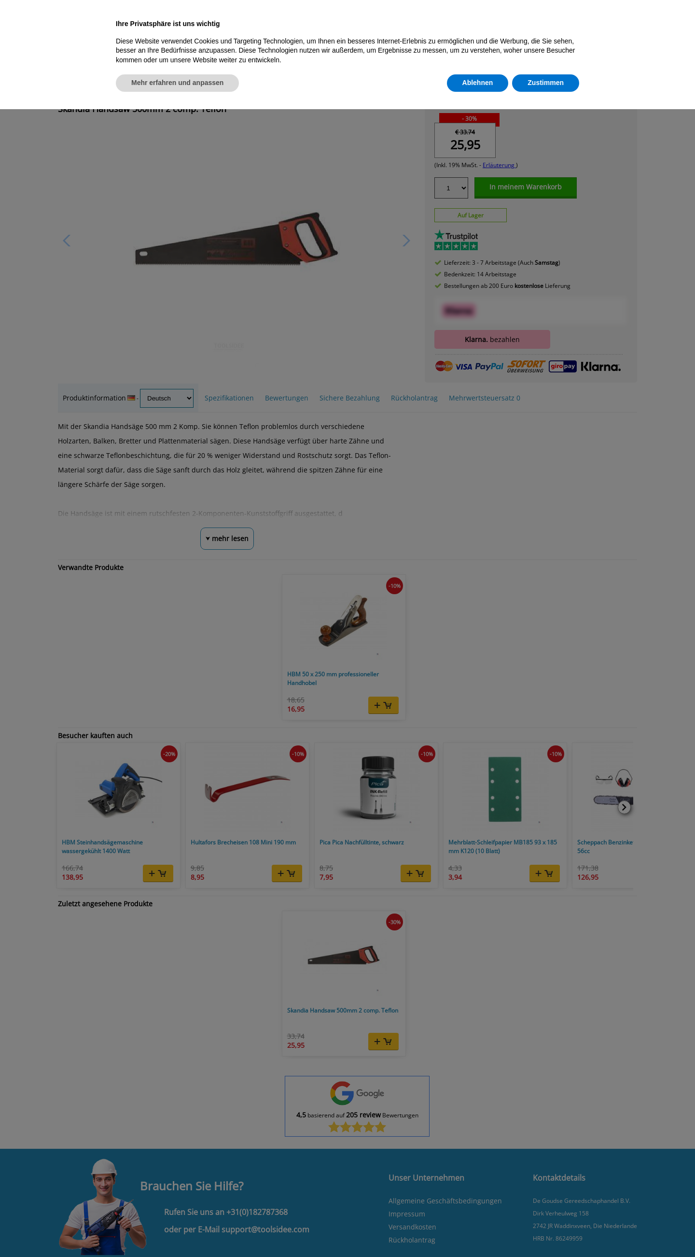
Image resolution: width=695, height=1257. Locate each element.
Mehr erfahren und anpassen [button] (177, 82)
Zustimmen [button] (546, 82)
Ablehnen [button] (477, 82)
